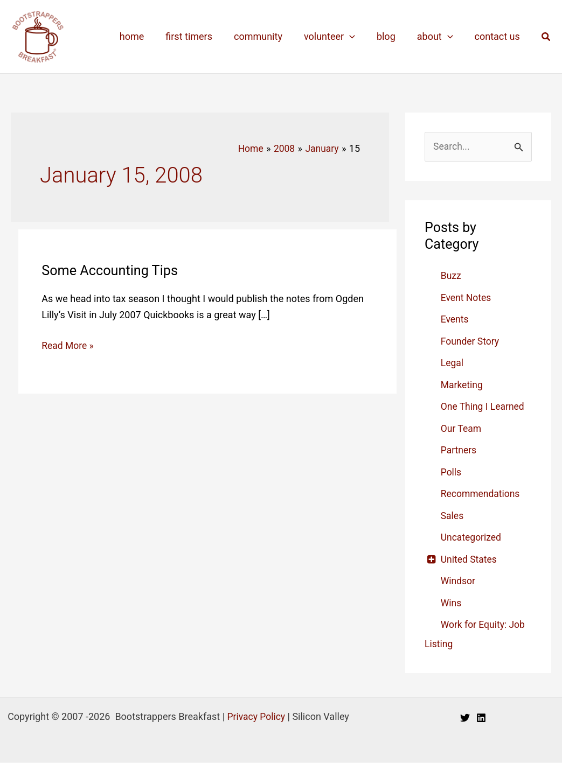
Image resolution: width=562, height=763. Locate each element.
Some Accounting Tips (111, 270)
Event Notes (466, 298)
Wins (451, 603)
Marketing (462, 385)
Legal (452, 363)
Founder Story (471, 341)
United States (469, 559)
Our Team (462, 429)
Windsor (458, 581)
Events (455, 319)
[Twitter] (465, 718)
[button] (546, 37)
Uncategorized (472, 537)
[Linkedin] (481, 718)
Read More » (68, 345)
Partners (459, 450)
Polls (451, 472)
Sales (452, 516)
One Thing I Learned (484, 406)
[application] (357, 36)
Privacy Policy (256, 717)
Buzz (451, 276)
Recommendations (481, 494)
